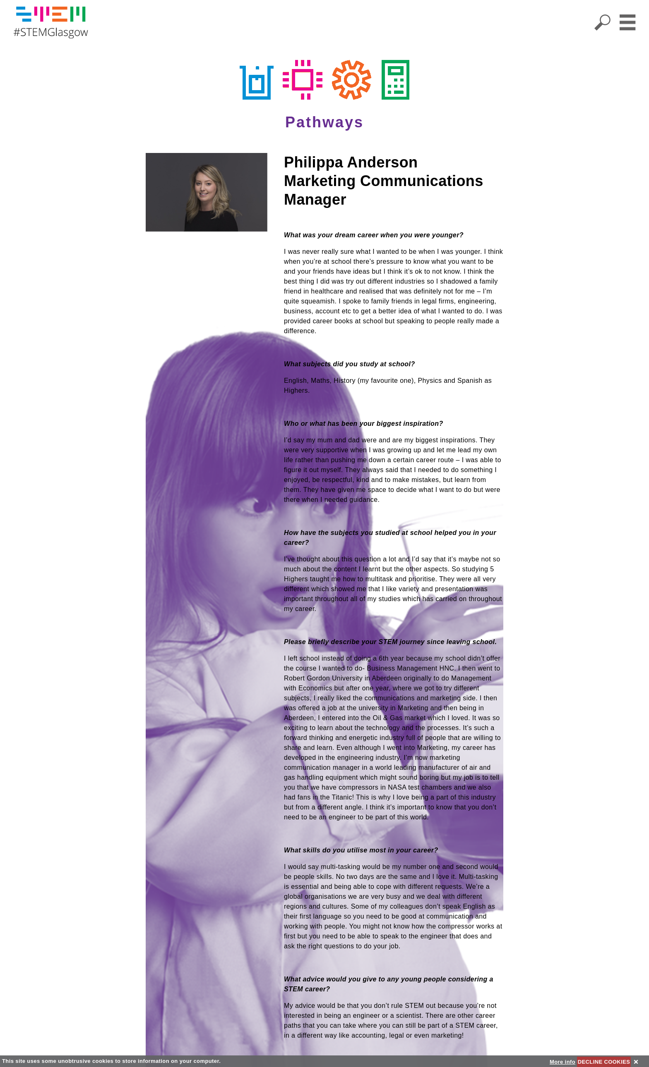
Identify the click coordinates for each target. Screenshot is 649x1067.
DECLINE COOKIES (604, 1062)
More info (562, 1062)
